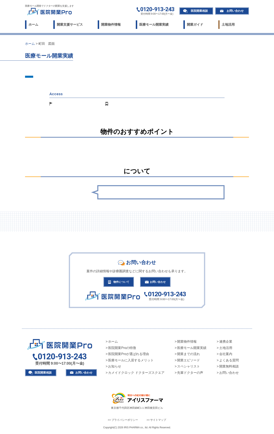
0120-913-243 (157, 9)
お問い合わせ (235, 10)
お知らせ (114, 367)
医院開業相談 (199, 10)
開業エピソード (188, 361)
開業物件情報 (111, 24)
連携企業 (225, 342)
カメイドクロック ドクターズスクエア (136, 373)
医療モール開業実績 (154, 24)
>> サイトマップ (156, 420)
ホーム (33, 24)
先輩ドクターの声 (190, 373)
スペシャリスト (188, 367)
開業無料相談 (229, 367)
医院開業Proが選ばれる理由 (128, 355)
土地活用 (228, 24)
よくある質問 (229, 361)
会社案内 (225, 355)
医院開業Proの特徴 (122, 348)
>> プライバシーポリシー (123, 420)
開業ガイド (195, 24)
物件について (119, 282)
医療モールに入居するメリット (131, 361)
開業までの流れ (188, 355)
